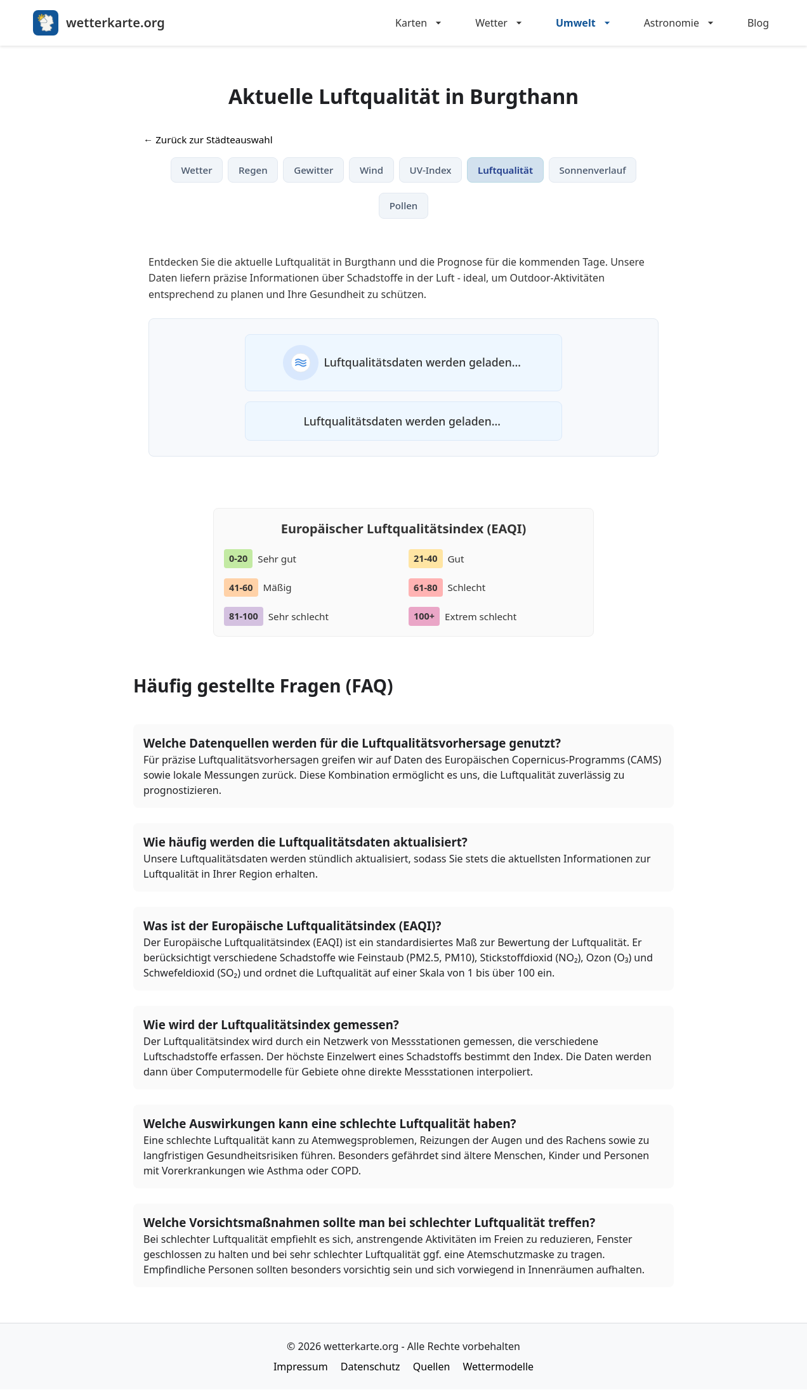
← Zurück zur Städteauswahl (208, 139)
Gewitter (313, 170)
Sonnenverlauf (594, 170)
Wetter (500, 23)
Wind (371, 170)
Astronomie (680, 23)
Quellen (431, 1367)
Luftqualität (506, 170)
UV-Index (431, 170)
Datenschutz (370, 1367)
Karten (420, 23)
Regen (251, 170)
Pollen (404, 206)
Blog (758, 23)
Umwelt (584, 23)
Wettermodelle (498, 1367)
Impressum (300, 1367)
